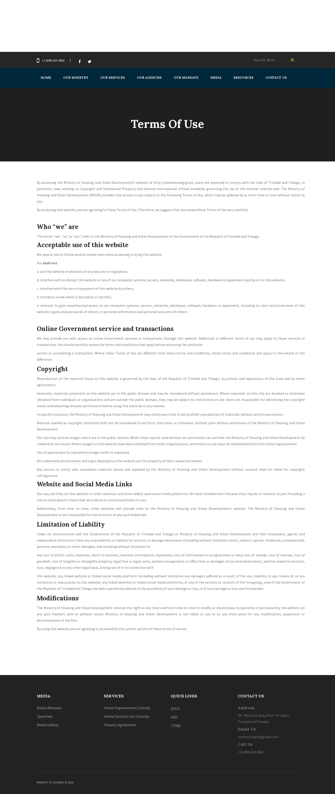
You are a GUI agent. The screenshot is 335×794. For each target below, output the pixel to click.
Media (216, 78)
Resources (243, 78)
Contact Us (276, 78)
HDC (174, 717)
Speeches (45, 716)
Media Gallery (48, 724)
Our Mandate (186, 78)
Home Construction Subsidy (126, 716)
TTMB (175, 725)
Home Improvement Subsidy (127, 707)
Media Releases (49, 707)
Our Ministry (75, 78)
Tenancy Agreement (120, 724)
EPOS (175, 708)
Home (46, 78)
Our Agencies (149, 78)
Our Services (112, 78)
